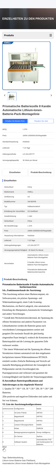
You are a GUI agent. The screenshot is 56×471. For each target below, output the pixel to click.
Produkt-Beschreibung (41, 172)
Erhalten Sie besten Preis (16, 121)
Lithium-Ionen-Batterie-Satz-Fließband (18, 460)
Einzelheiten (15, 172)
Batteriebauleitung (15, 458)
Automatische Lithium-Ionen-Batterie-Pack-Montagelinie (26, 463)
